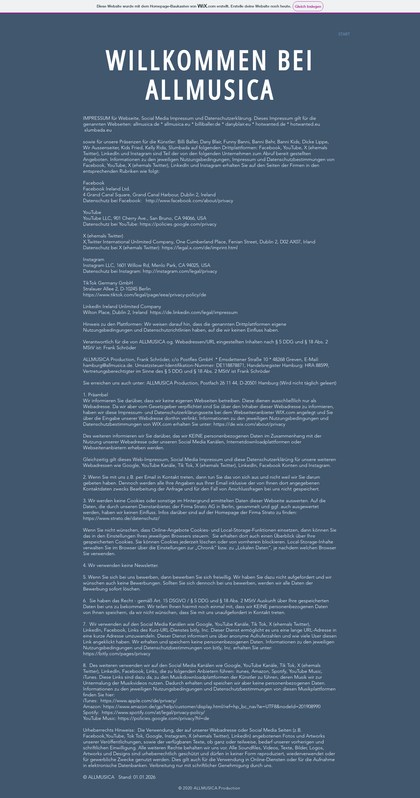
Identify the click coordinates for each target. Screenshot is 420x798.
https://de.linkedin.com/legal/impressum (194, 312)
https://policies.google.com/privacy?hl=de (163, 718)
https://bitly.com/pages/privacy (116, 654)
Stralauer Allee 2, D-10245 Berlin (117, 289)
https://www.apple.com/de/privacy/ (138, 701)
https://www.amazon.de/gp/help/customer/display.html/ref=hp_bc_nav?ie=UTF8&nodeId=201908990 (211, 706)
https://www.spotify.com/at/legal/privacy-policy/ (153, 712)
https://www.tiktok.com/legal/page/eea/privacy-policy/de (144, 295)
